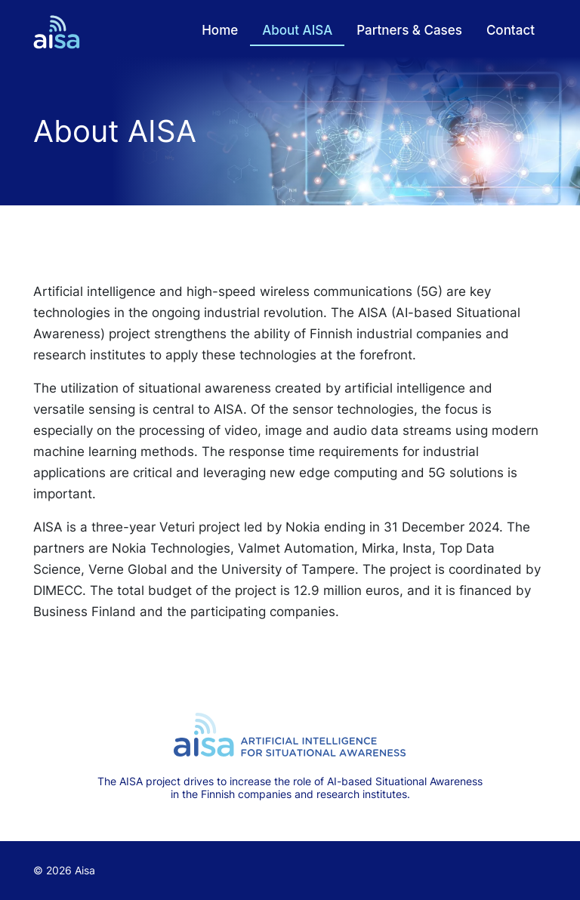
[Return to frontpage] (56, 32)
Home (220, 30)
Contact (510, 30)
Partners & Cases (409, 30)
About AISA (297, 30)
